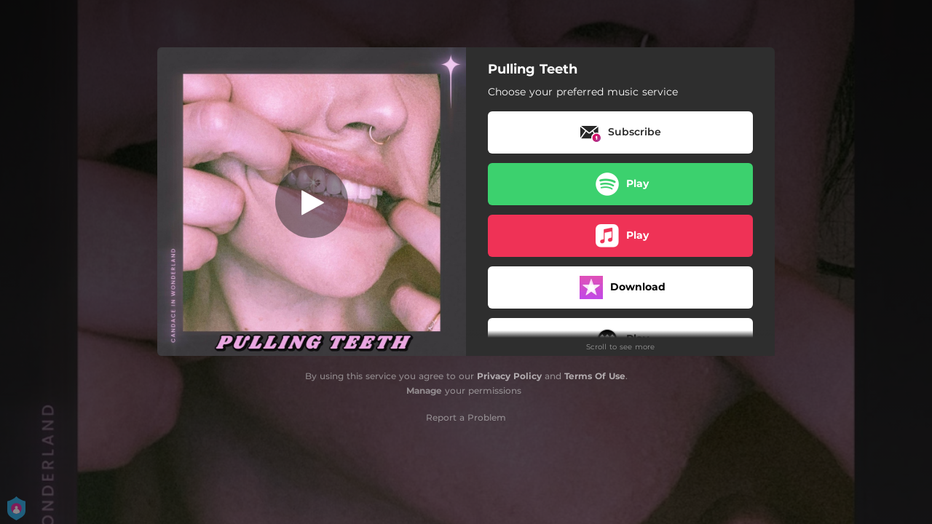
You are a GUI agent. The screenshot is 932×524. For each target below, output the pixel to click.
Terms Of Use (594, 375)
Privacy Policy (509, 375)
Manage (424, 390)
